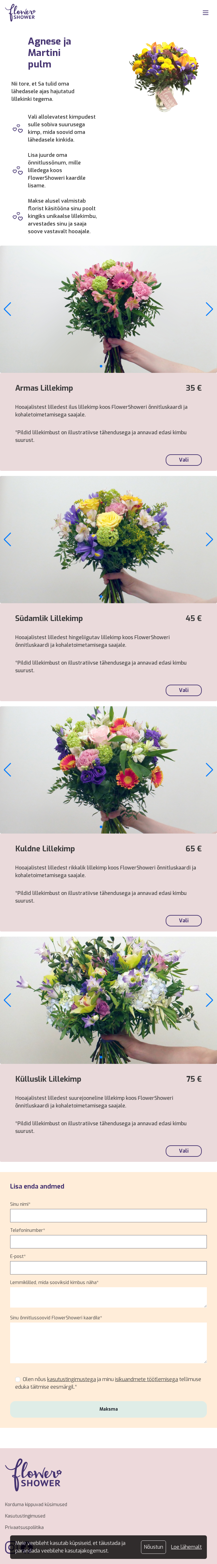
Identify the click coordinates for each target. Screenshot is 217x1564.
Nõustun (153, 1547)
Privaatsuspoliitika (24, 1528)
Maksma (108, 1409)
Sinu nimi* (20, 1204)
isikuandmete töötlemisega (146, 1379)
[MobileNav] (205, 12)
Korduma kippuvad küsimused (36, 1505)
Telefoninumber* (27, 1230)
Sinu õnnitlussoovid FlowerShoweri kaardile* (56, 1318)
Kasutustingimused (25, 1516)
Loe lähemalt (186, 1547)
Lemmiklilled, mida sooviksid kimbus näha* (54, 1283)
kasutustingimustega (71, 1379)
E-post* (18, 1256)
